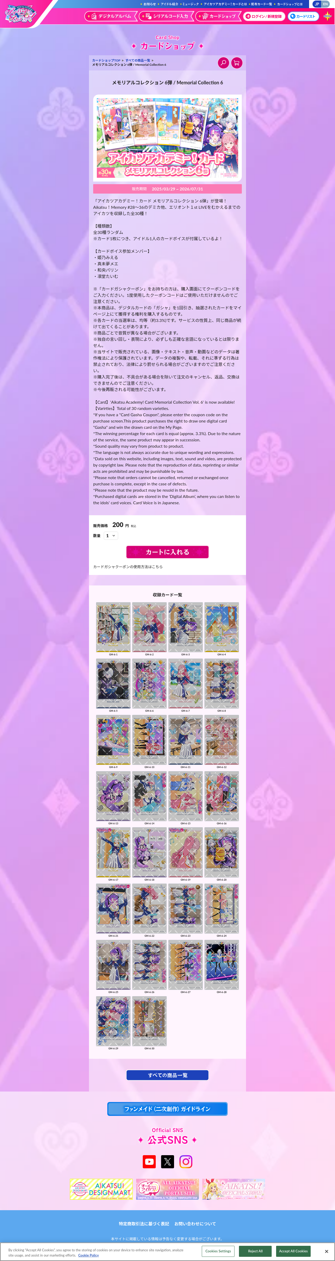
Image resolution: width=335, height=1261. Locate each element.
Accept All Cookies (293, 1252)
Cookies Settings (218, 1252)
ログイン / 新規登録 (263, 16)
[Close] (326, 1252)
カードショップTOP (106, 60)
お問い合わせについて (195, 1223)
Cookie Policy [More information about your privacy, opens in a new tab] (88, 1256)
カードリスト (302, 16)
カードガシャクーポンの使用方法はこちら (128, 566)
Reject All (255, 1252)
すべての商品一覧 (137, 60)
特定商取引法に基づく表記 (144, 1223)
